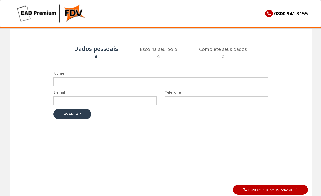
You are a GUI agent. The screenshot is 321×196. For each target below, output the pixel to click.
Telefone (173, 92)
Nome (58, 73)
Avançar (72, 113)
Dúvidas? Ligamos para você (270, 190)
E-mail (59, 92)
